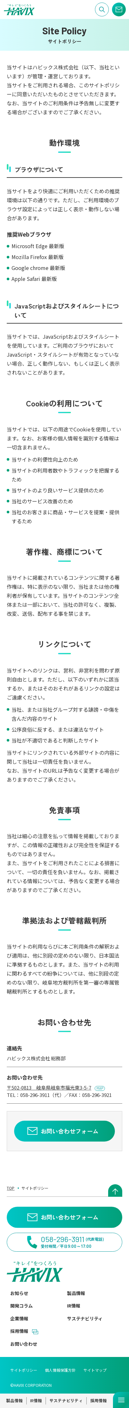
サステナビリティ (85, 1318)
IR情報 (73, 1305)
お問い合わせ (23, 1344)
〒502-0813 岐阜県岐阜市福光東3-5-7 (49, 1087)
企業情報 (19, 1318)
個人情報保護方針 (60, 1370)
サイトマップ (95, 1370)
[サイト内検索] (102, 9)
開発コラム (21, 1305)
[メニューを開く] (121, 1400)
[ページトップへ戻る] (115, 1190)
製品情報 (76, 1293)
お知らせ (19, 1293)
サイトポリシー (23, 1370)
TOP (10, 1188)
